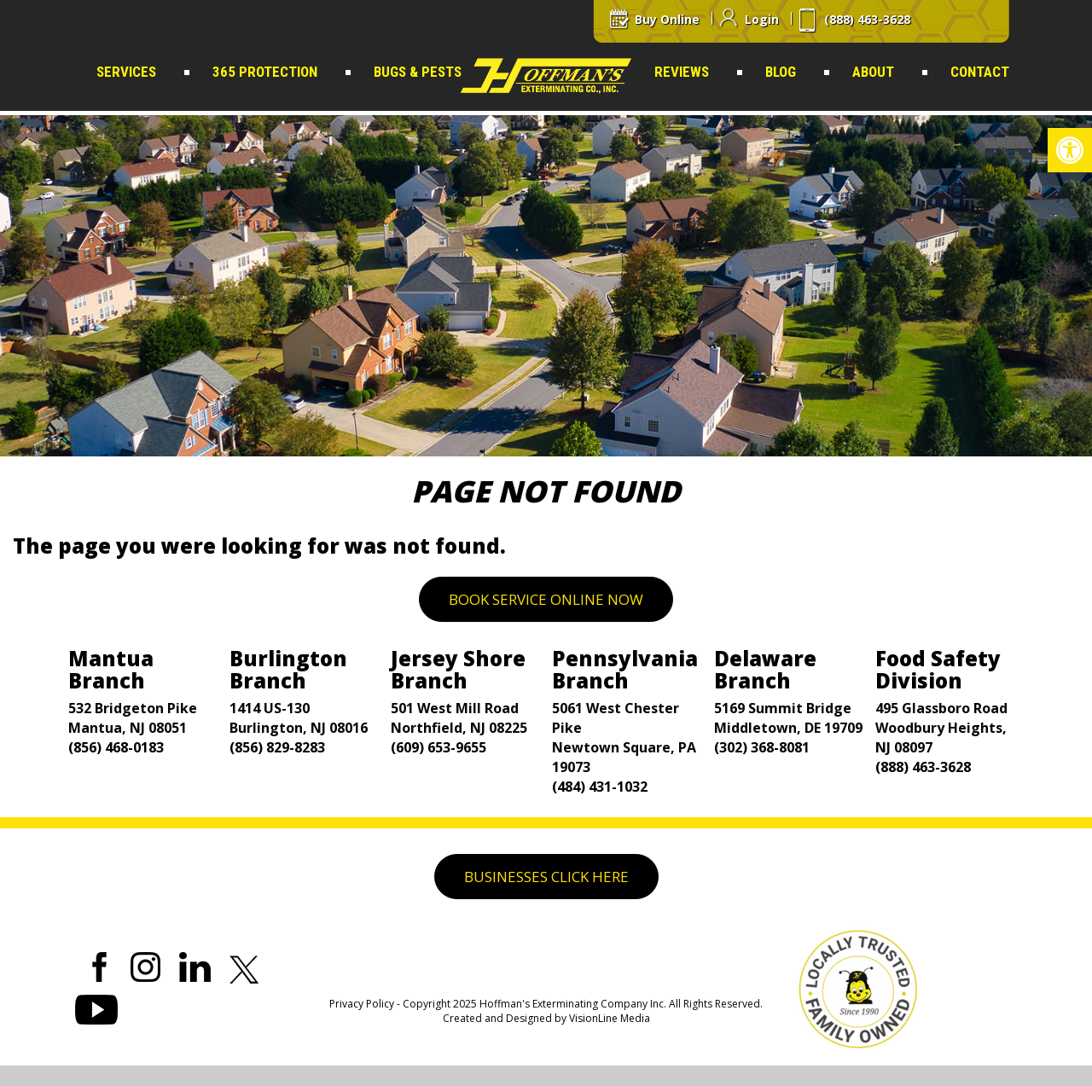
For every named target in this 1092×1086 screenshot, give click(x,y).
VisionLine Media (609, 1018)
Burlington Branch (288, 669)
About (873, 71)
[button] (1070, 150)
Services (126, 71)
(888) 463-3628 (923, 767)
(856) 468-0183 (116, 747)
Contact (979, 71)
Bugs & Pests (418, 71)
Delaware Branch (765, 669)
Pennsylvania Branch (625, 669)
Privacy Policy (361, 1003)
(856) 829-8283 (277, 747)
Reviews (681, 71)
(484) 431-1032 (600, 786)
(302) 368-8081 (762, 747)
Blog (780, 71)
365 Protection (264, 71)
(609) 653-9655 (438, 747)
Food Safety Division (938, 669)
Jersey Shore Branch (458, 669)
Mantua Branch (111, 669)
